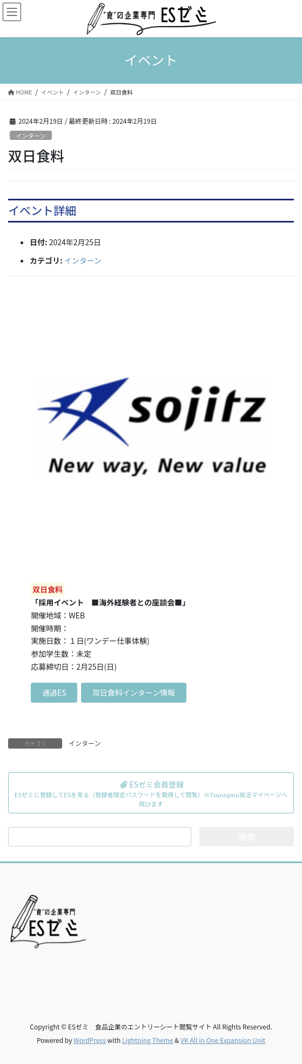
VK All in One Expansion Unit (222, 1040)
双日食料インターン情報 (133, 692)
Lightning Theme (147, 1040)
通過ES (54, 692)
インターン (30, 135)
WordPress (89, 1040)
